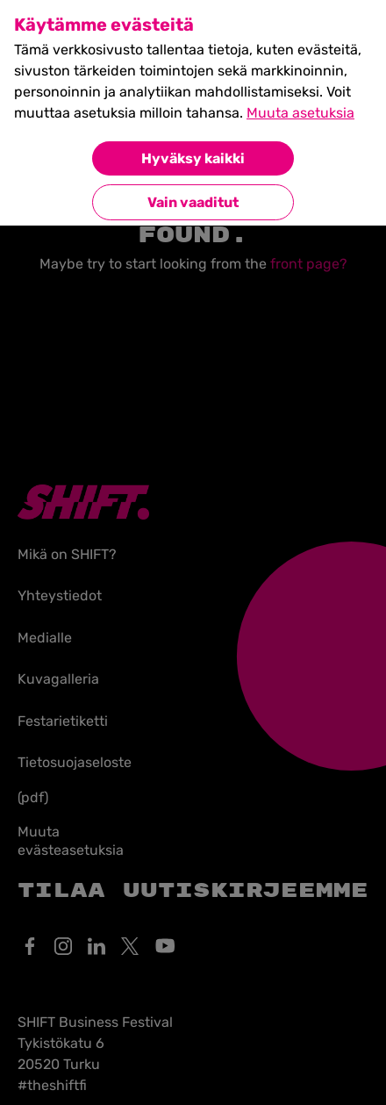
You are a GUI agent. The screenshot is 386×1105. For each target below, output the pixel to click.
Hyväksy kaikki (193, 158)
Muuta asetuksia (300, 112)
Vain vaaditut (193, 202)
